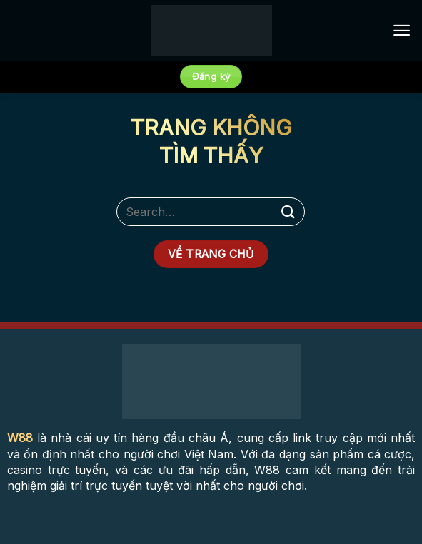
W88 (20, 438)
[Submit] (288, 211)
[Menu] (401, 30)
